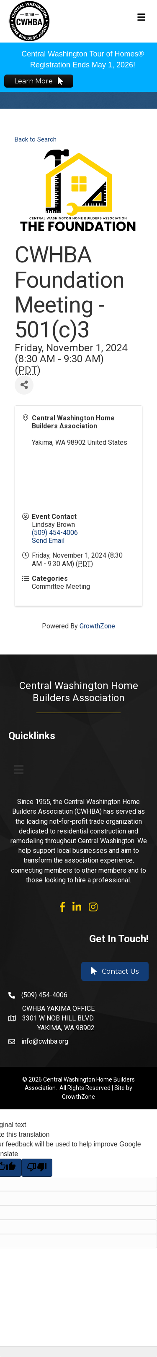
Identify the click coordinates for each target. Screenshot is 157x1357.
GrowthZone (97, 626)
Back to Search (36, 139)
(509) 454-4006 (55, 533)
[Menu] (18, 769)
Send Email (48, 541)
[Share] (24, 385)
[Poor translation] (36, 1167)
